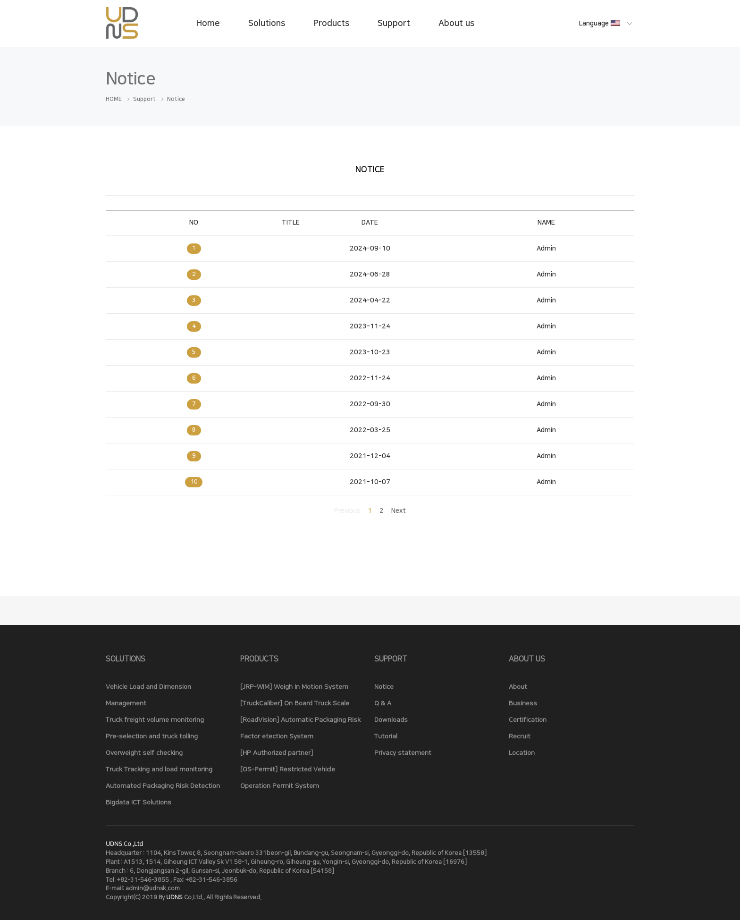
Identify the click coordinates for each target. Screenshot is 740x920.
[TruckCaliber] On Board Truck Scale (294, 703)
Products (331, 23)
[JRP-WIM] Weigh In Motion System (294, 687)
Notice (384, 687)
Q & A (382, 703)
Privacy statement (402, 753)
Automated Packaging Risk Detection (163, 786)
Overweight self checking (144, 753)
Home (208, 23)
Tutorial (385, 736)
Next (398, 511)
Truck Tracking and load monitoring (159, 769)
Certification (528, 720)
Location (522, 753)
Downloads (391, 720)
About (518, 687)
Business (523, 703)
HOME (114, 99)
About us (456, 23)
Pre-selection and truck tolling (152, 736)
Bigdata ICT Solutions (138, 802)
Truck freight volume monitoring (155, 720)
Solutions (266, 23)
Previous (347, 511)
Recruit (519, 736)
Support (394, 23)
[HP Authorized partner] (276, 753)
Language (600, 23)
